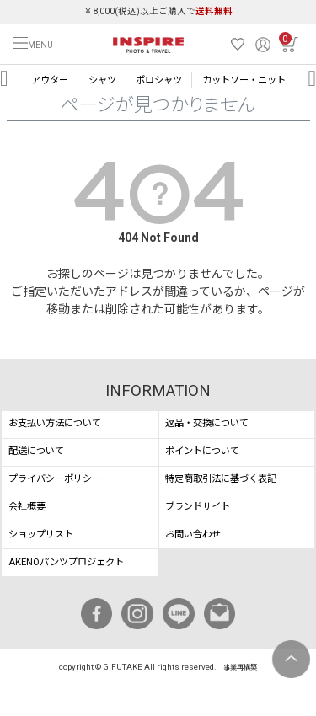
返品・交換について (207, 423)
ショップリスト (40, 534)
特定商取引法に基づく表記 (220, 478)
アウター (49, 80)
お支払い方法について (54, 423)
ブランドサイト (197, 506)
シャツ (102, 80)
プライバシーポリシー (54, 478)
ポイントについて (202, 451)
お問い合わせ (193, 534)
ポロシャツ (159, 80)
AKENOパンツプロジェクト (66, 562)
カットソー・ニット (244, 80)
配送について (36, 451)
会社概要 (27, 506)
